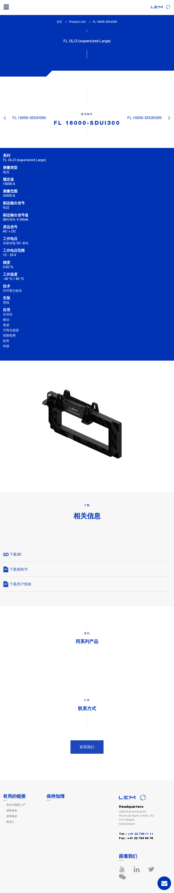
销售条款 (11, 810)
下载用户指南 (17, 584)
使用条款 (11, 816)
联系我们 (87, 747)
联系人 (10, 822)
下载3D (12, 554)
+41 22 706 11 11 (140, 834)
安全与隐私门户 (15, 804)
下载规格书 (15, 569)
